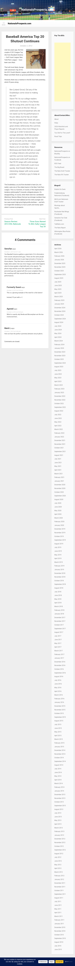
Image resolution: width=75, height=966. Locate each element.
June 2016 (58, 684)
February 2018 (59, 610)
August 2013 (58, 809)
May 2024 (57, 333)
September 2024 (60, 319)
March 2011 (58, 916)
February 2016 (59, 699)
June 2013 (58, 817)
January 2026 (59, 260)
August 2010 (58, 942)
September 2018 (60, 584)
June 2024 (58, 330)
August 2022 (58, 411)
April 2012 (57, 868)
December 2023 (59, 352)
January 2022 (59, 437)
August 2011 (58, 898)
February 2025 (59, 300)
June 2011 (58, 905)
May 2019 (57, 555)
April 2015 (57, 735)
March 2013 (58, 828)
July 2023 (57, 370)
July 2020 (57, 503)
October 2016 (59, 669)
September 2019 (60, 540)
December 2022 (59, 396)
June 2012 (58, 861)
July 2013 (57, 813)
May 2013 (57, 820)
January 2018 (59, 614)
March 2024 (58, 341)
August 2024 (58, 322)
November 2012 (59, 842)
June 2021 (58, 463)
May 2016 (57, 688)
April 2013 (57, 824)
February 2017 (59, 654)
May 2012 (57, 865)
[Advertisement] (62, 72)
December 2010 (59, 927)
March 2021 (58, 474)
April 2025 (57, 293)
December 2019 (59, 529)
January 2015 (59, 747)
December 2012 (59, 839)
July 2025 (57, 282)
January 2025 (59, 304)
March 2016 (58, 695)
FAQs (56, 123)
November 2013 (59, 798)
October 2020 (59, 492)
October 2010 (59, 935)
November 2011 (59, 887)
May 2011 (57, 909)
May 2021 (57, 466)
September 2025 (60, 274)
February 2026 (59, 256)
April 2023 (57, 381)
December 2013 (59, 794)
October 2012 (59, 846)
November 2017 (59, 621)
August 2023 (58, 367)
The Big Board (59, 167)
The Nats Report (60, 228)
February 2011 (59, 920)
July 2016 (57, 680)
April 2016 (57, 691)
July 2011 (57, 901)
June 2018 (58, 595)
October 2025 (59, 271)
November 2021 (59, 444)
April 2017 (57, 647)
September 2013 (60, 806)
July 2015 (57, 724)
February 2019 (59, 566)
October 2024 (59, 315)
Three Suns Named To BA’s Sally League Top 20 (37, 224)
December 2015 (59, 706)
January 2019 (59, 569)
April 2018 (57, 603)
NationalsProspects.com (37, 9)
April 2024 (57, 337)
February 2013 (59, 831)
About (56, 119)
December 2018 (59, 573)
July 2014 (57, 769)
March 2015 (58, 739)
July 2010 (57, 946)
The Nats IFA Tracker (61, 175)
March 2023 (58, 385)
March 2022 (58, 429)
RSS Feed (57, 163)
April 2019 (57, 558)
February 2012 (59, 876)
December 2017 (59, 617)
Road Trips (58, 136)
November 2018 (59, 577)
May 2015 (57, 732)
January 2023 (59, 392)
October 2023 (59, 359)
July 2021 (57, 459)
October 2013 (59, 802)
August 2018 (58, 588)
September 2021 (60, 451)
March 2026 (58, 252)
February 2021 (59, 477)
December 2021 (59, 440)
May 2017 (57, 643)
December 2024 (59, 308)
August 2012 (58, 854)
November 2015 (59, 710)
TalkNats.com (59, 224)
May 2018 (57, 599)
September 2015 (60, 717)
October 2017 (59, 625)
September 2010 (60, 938)
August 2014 (58, 765)
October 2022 (59, 403)
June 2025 (58, 285)
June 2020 (58, 507)
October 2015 (59, 713)
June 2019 (58, 551)
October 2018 (59, 581)
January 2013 (59, 835)
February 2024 (59, 344)
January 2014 (59, 791)
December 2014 (59, 750)
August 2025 (58, 278)
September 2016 (60, 673)
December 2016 (59, 662)
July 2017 (57, 636)
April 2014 (57, 780)
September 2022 (60, 407)
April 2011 (57, 913)
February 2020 (59, 521)
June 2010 (58, 949)
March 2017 (58, 651)
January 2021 (59, 481)
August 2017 (58, 632)
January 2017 (59, 658)
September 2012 (60, 850)
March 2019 (58, 562)
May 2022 (57, 422)
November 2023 (59, 356)
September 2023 (60, 363)
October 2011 (59, 890)
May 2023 (57, 378)
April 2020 (57, 514)
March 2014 (58, 783)
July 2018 (57, 592)
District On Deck (59, 189)
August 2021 (58, 455)
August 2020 (58, 499)
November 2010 (59, 931)
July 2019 (57, 547)
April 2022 (57, 426)
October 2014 (59, 758)
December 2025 (59, 263)
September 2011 (60, 894)
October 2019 (59, 536)
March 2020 (58, 518)
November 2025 (59, 267)
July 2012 (57, 857)
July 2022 (57, 415)
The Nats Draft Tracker (62, 171)
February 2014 (59, 787)
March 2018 (58, 606)
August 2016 (58, 676)
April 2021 (57, 470)
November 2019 (59, 533)
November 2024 (59, 311)
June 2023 (58, 374)
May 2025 (57, 289)
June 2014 (58, 772)
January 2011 (59, 924)
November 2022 (59, 400)
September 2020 (60, 496)
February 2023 (59, 389)
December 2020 (59, 485)
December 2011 (59, 883)
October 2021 (59, 448)
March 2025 (58, 297)
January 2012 (59, 879)
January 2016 (59, 702)
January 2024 (59, 348)
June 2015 (58, 728)
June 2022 (58, 418)
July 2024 (57, 326)
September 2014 (60, 761)
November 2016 (59, 665)
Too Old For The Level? (62, 133)
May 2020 (57, 511)
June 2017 (58, 640)
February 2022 (59, 433)
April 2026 (57, 249)
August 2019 (58, 544)
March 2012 (58, 872)
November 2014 (59, 754)
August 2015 (58, 721)
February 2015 (59, 743)
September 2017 (60, 629)
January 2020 (59, 525)
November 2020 (59, 488)
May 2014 (57, 776)
